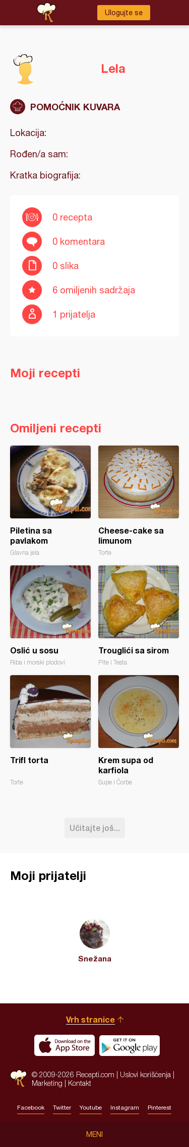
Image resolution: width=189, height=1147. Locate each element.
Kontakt (79, 1083)
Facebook (30, 1107)
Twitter (62, 1107)
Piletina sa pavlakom (50, 501)
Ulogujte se (124, 13)
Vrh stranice (90, 1019)
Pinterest (159, 1107)
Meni (94, 1134)
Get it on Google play (129, 1045)
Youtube (91, 1107)
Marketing (47, 1083)
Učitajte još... (95, 827)
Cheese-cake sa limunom (138, 501)
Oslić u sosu (50, 615)
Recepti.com (18, 1078)
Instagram (124, 1107)
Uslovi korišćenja (145, 1074)
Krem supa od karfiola (138, 730)
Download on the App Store (64, 1045)
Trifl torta (50, 730)
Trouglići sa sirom (138, 615)
